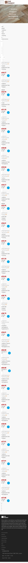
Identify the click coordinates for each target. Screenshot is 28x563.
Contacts (3, 549)
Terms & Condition (4, 532)
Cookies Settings (4, 538)
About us (3, 545)
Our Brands (3, 547)
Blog (2, 543)
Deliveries (3, 534)
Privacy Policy (3, 536)
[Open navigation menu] (2, 2)
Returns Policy (3, 540)
